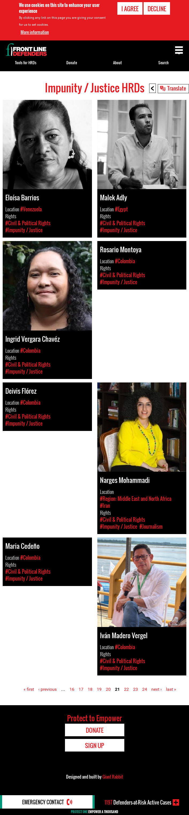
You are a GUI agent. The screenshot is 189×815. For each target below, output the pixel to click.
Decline (157, 8)
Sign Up (94, 745)
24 (144, 689)
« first (29, 689)
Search (163, 62)
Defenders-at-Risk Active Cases (138, 802)
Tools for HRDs (25, 62)
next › (156, 689)
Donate (71, 62)
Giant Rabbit (112, 776)
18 (90, 689)
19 (99, 689)
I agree (129, 8)
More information (35, 32)
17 (81, 689)
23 (135, 689)
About (117, 62)
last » (171, 689)
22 (126, 689)
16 (72, 689)
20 (108, 689)
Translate (176, 88)
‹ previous (47, 689)
